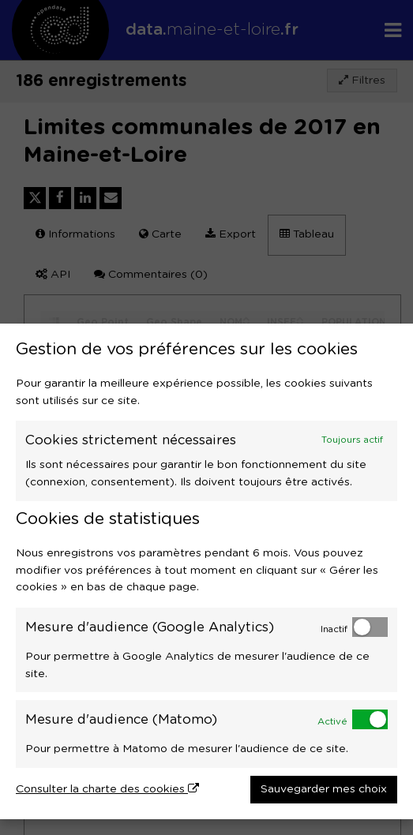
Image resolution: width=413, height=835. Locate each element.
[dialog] (206, 571)
